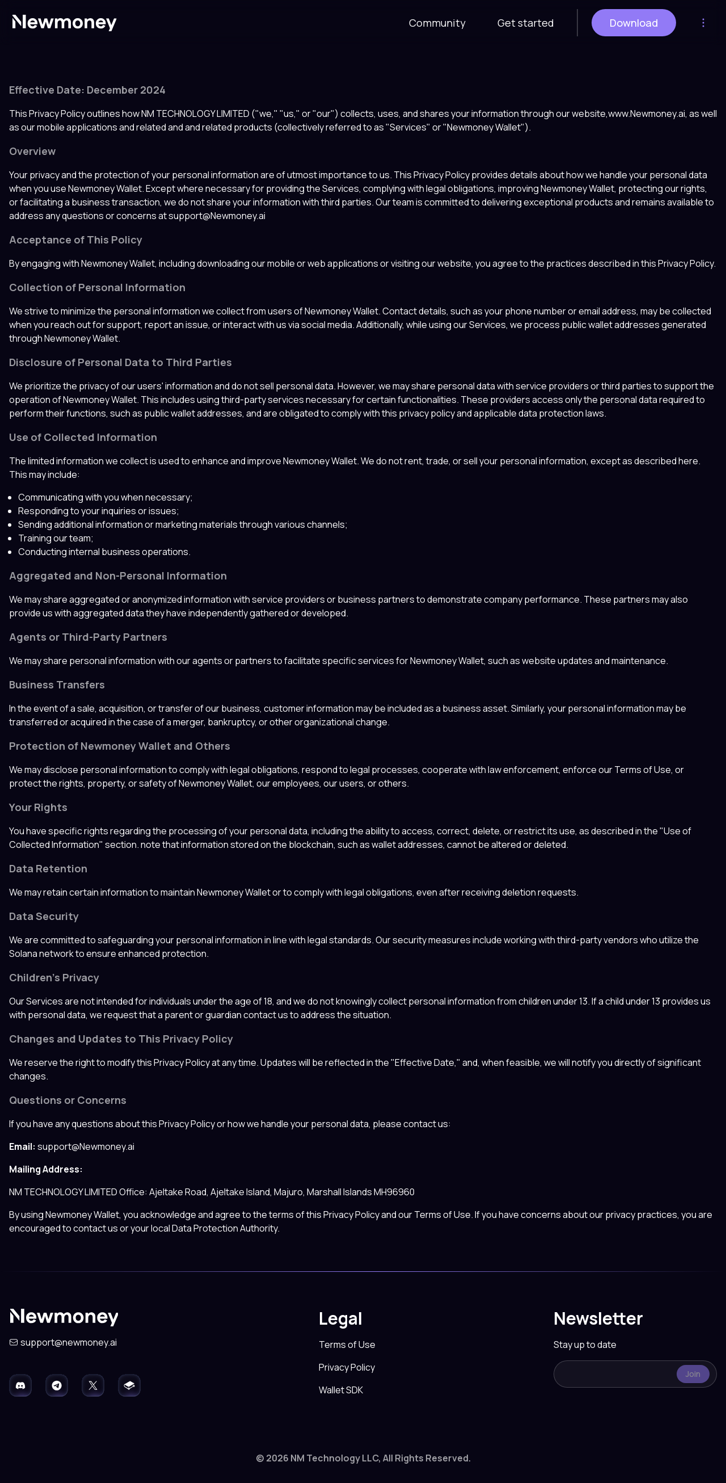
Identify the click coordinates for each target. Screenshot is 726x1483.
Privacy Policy (347, 1367)
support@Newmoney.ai (216, 215)
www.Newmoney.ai (646, 113)
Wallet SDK (341, 1390)
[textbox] (635, 1374)
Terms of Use (347, 1344)
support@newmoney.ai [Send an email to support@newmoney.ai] (68, 1342)
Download (634, 23)
